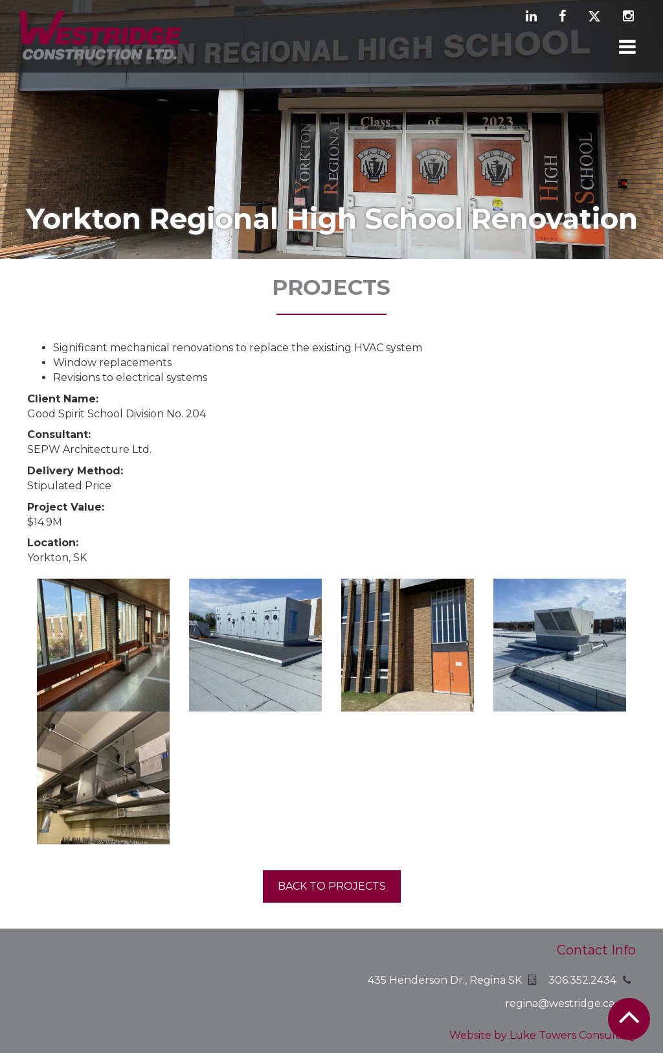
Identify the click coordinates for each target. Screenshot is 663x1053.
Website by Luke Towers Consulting (542, 1035)
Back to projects (332, 886)
